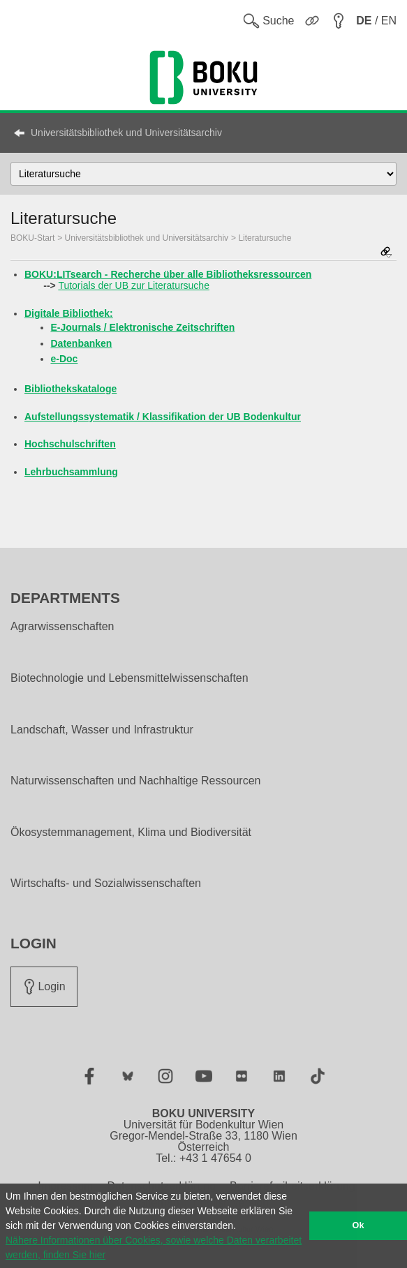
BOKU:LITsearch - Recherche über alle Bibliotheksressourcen (167, 274)
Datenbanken (81, 343)
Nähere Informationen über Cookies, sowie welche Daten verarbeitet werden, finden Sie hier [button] (154, 1247)
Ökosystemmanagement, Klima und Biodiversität (130, 832)
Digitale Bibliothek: (68, 313)
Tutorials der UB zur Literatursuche (133, 285)
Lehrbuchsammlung (71, 471)
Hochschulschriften (70, 443)
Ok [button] (358, 1225)
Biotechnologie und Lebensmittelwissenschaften (129, 678)
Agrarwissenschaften (62, 626)
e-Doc (64, 358)
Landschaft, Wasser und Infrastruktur (101, 730)
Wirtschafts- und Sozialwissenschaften (105, 883)
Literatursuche (264, 238)
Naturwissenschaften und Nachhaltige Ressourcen (135, 780)
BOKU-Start (32, 238)
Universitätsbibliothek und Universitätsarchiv (126, 132)
